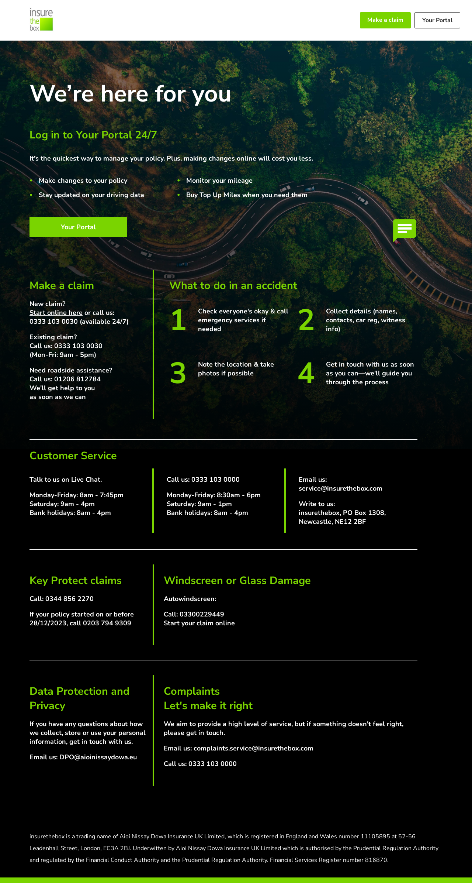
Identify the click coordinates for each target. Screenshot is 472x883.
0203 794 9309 (107, 623)
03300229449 (202, 614)
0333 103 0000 (215, 479)
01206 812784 (77, 379)
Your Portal (437, 20)
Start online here (56, 312)
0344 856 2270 (69, 598)
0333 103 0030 (54, 321)
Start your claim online (199, 623)
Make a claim (385, 20)
